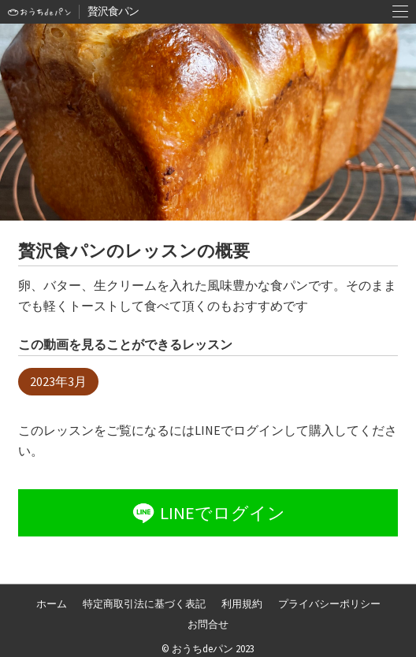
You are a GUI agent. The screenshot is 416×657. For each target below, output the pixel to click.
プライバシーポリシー (329, 604)
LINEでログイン (207, 513)
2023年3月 (58, 381)
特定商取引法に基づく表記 (144, 604)
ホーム (51, 604)
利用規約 (241, 604)
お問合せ (208, 624)
